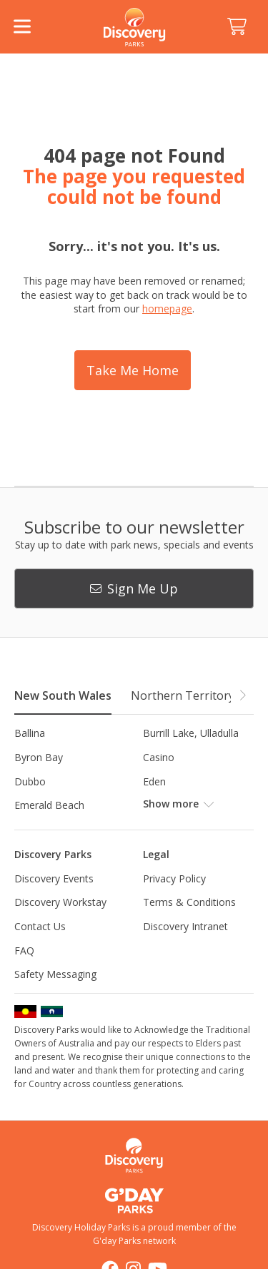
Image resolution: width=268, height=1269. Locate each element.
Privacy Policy (174, 878)
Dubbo (30, 781)
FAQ (24, 950)
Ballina (29, 733)
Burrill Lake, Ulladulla (191, 733)
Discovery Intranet (185, 926)
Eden (154, 781)
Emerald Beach (49, 805)
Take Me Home (132, 370)
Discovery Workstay (60, 902)
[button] (242, 694)
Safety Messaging (55, 974)
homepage (167, 308)
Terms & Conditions (189, 902)
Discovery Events (54, 878)
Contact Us (40, 926)
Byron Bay (38, 757)
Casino (158, 757)
